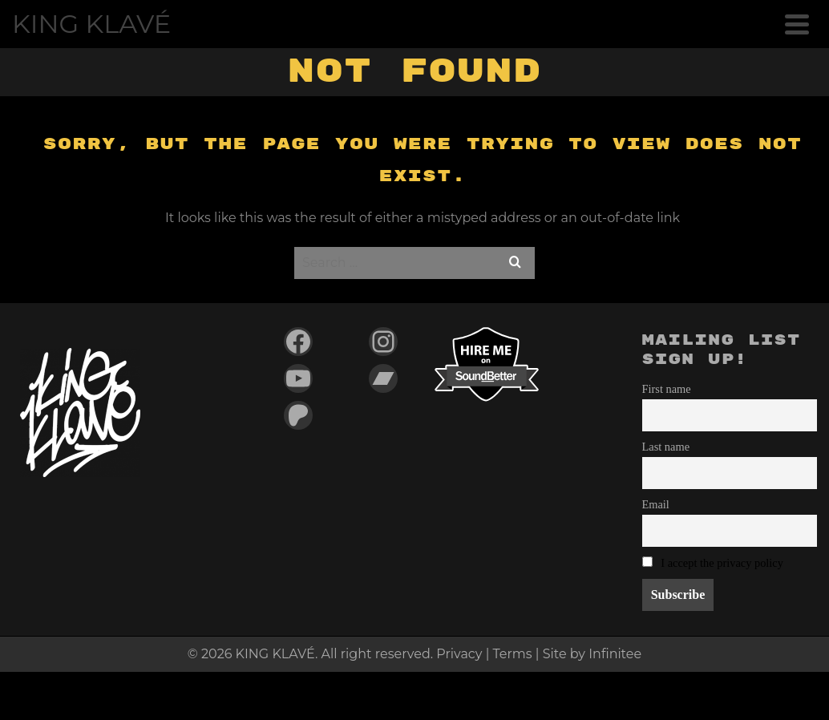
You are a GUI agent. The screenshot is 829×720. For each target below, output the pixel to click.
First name (666, 388)
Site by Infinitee (592, 653)
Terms (512, 653)
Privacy (459, 653)
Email (655, 504)
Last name (666, 446)
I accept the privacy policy (722, 562)
